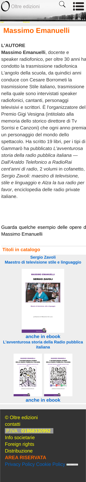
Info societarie (20, 437)
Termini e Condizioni (72, 464)
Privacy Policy (20, 464)
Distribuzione (19, 451)
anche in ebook (43, 336)
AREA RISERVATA (25, 457)
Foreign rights (19, 444)
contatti (12, 424)
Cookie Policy (50, 464)
